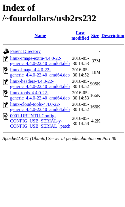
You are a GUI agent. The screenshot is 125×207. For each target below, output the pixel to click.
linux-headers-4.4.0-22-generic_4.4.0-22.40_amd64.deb (40, 84)
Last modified (80, 35)
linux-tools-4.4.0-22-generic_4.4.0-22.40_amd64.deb (40, 95)
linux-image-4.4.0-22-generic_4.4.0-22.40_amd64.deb (40, 72)
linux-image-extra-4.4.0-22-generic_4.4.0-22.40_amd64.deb (40, 61)
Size (95, 35)
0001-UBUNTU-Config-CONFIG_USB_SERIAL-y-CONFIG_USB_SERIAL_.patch (40, 121)
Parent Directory (25, 51)
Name (40, 35)
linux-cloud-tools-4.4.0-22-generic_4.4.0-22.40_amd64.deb (40, 107)
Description (112, 35)
